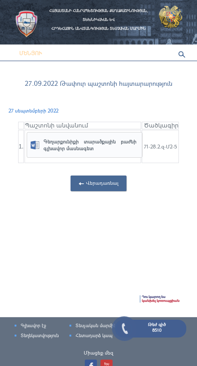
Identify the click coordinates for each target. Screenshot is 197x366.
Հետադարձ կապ (94, 335)
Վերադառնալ (102, 182)
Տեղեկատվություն (40, 335)
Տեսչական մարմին (96, 325)
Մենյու (25, 53)
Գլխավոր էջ (33, 325)
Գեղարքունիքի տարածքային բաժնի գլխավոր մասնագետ (89, 145)
